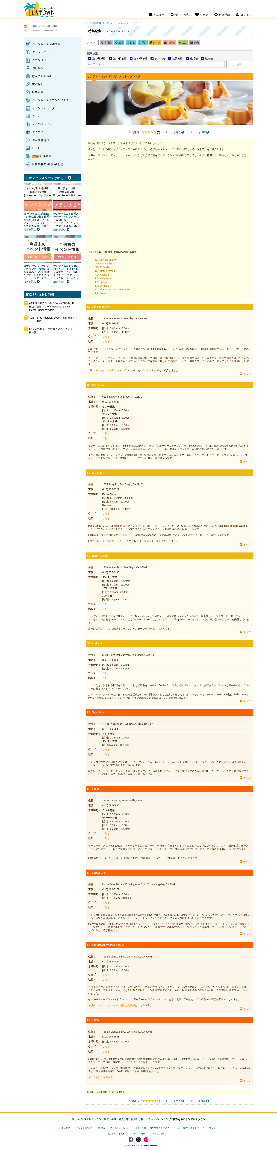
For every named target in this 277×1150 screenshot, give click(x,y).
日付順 (108, 42)
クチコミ (37, 132)
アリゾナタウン (159, 1133)
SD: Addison (102, 274)
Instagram (146, 1139)
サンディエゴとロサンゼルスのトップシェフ (122, 23)
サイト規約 (140, 1128)
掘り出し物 (137, 1119)
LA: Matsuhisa (103, 278)
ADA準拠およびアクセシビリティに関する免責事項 (174, 1128)
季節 (144, 42)
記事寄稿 (46, 156)
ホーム (89, 23)
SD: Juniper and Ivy (106, 259)
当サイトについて (84, 1128)
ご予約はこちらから (102, 1077)
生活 (184, 42)
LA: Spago (101, 282)
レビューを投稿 (198, 132)
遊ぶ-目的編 (119, 58)
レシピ (36, 148)
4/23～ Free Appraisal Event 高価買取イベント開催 (52, 319)
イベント (161, 1119)
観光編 (209, 58)
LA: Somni (101, 293)
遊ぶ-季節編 (140, 58)
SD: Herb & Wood (105, 271)
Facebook (131, 1139)
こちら (106, 336)
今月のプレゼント (43, 124)
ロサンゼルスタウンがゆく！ (50, 100)
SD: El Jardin (102, 267)
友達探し (37, 84)
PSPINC (137, 1145)
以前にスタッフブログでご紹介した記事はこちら (118, 1005)
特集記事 (37, 92)
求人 (121, 1119)
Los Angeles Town (39, 10)
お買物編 (177, 58)
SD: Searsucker (104, 263)
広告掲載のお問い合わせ (47, 164)
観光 (196, 42)
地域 (120, 42)
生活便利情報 (40, 140)
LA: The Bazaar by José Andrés (112, 289)
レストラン (95, 1119)
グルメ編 (160, 58)
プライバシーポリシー (120, 1128)
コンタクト (66, 1128)
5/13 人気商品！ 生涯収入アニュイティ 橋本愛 (52, 330)
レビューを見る (173, 132)
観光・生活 (110, 1119)
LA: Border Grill (103, 285)
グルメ (156, 42)
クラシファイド (42, 52)
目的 (132, 42)
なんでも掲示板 (42, 76)
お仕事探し (39, 68)
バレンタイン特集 (104, 370)
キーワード (94, 64)
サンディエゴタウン (138, 1133)
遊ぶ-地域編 (99, 58)
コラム (36, 116)
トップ (94, 42)
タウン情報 (39, 60)
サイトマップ (209, 1128)
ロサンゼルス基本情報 (46, 44)
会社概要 (101, 1128)
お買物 (171, 42)
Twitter (138, 1139)
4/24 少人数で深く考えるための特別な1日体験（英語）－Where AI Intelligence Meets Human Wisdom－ (52, 306)
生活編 (194, 58)
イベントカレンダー (45, 108)
